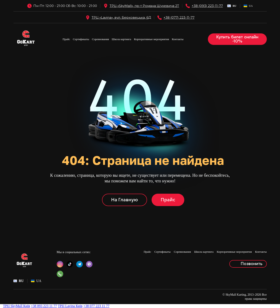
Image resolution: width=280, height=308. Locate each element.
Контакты (178, 39)
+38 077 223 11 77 (96, 306)
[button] (237, 39)
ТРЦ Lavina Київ (70, 306)
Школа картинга (121, 39)
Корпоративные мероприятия (151, 39)
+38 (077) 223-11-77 (178, 17)
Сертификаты (81, 39)
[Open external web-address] (106, 6)
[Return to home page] (25, 39)
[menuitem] (231, 6)
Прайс (66, 39)
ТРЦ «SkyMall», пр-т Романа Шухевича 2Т (144, 6)
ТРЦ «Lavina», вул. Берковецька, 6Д (121, 17)
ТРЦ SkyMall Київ (16, 306)
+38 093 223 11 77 (44, 306)
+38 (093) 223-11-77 (207, 6)
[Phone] (188, 6)
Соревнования (100, 39)
